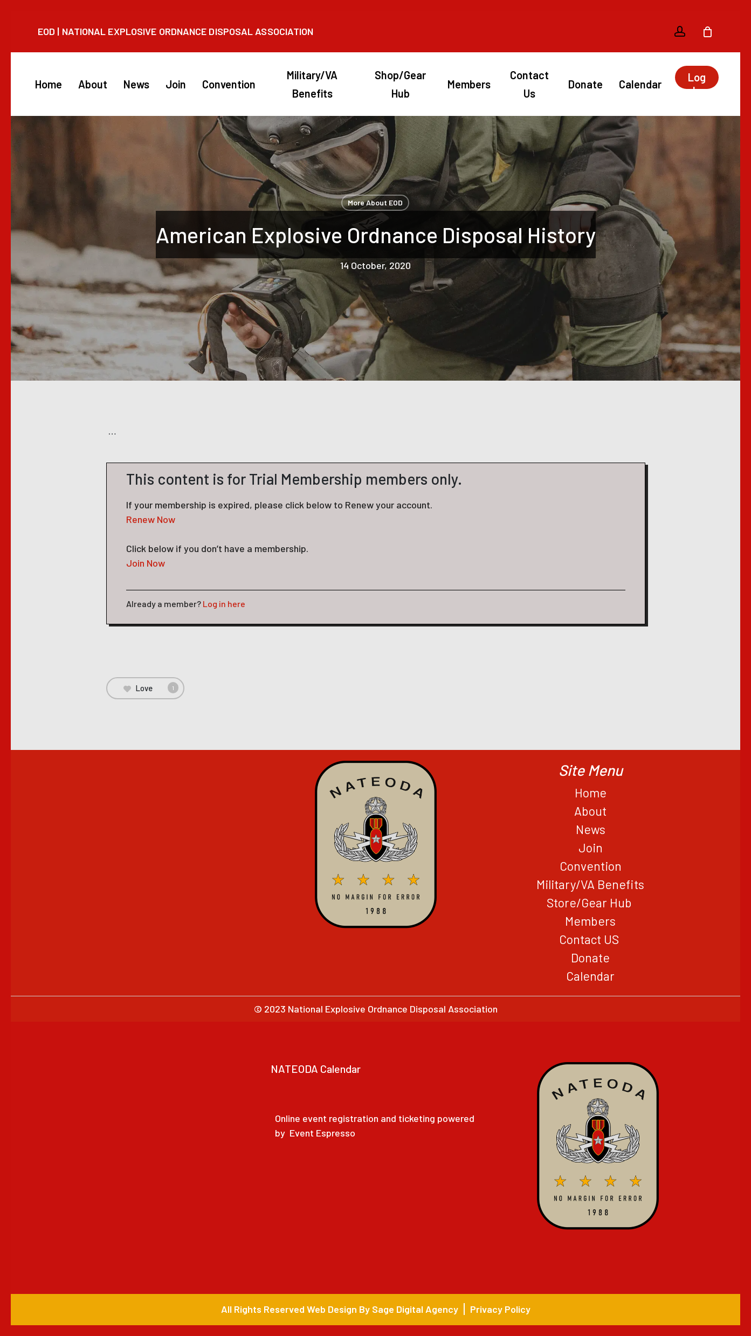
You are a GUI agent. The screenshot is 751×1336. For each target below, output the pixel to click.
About (590, 810)
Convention (591, 865)
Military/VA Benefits (590, 884)
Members (590, 920)
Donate (590, 957)
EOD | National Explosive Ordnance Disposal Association (175, 31)
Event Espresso (322, 1133)
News (590, 829)
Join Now (145, 563)
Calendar (590, 975)
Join (590, 847)
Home (591, 792)
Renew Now (150, 519)
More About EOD (375, 202)
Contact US (590, 939)
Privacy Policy (500, 1309)
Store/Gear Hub (591, 902)
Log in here (224, 603)
